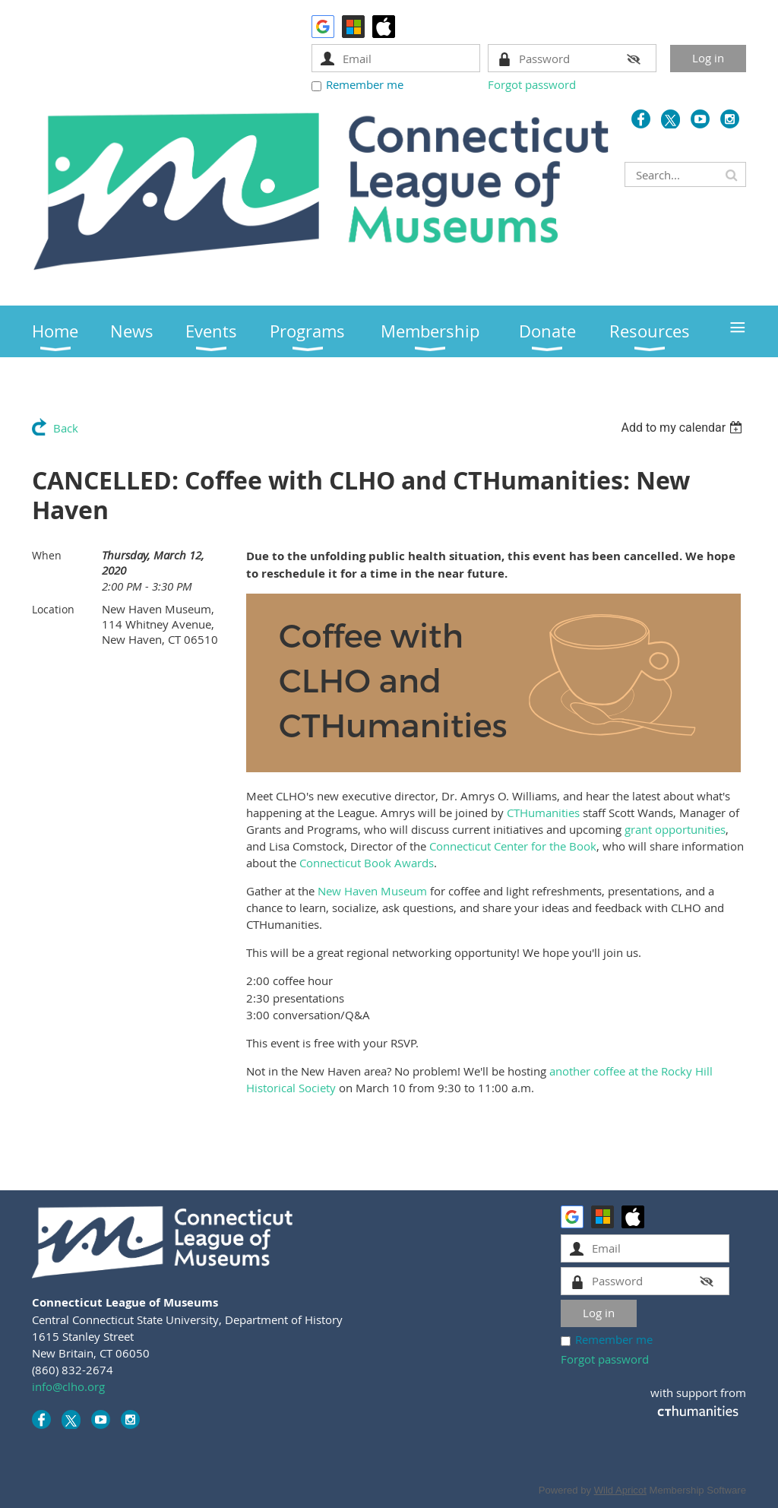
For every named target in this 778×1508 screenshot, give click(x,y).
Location (53, 609)
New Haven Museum (372, 890)
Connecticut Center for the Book (512, 846)
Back (65, 428)
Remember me (364, 84)
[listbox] (683, 427)
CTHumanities (543, 812)
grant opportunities (675, 829)
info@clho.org (68, 1386)
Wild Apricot (620, 1490)
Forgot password (532, 84)
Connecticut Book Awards (366, 862)
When (47, 555)
